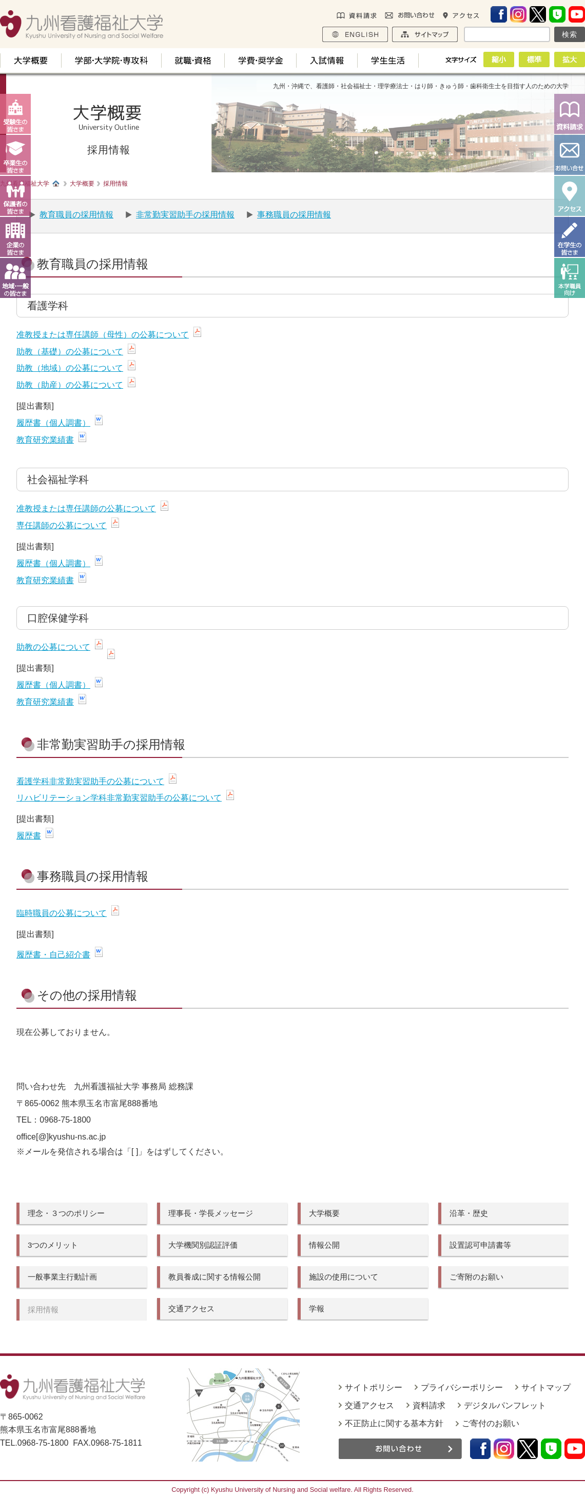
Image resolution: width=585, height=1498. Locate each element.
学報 (316, 1308)
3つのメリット (53, 1245)
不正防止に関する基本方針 (394, 1423)
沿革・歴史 (469, 1213)
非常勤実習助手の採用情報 (185, 214)
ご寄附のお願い (476, 1276)
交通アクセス (191, 1308)
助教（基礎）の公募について (69, 351)
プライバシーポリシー (462, 1387)
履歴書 (28, 835)
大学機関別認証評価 (203, 1245)
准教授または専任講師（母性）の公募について (102, 334)
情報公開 (324, 1245)
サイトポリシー (373, 1387)
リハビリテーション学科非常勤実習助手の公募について (119, 797)
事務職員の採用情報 (294, 214)
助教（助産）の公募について (69, 385)
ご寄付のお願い (490, 1423)
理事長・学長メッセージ (210, 1213)
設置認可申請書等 (480, 1245)
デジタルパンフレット (505, 1405)
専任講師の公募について (61, 525)
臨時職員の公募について (61, 913)
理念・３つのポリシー (66, 1213)
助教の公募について (53, 647)
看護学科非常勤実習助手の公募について (90, 781)
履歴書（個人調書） (53, 422)
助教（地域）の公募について (69, 368)
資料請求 (429, 1405)
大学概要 (324, 1213)
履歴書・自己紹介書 (53, 954)
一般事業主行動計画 (62, 1276)
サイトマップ (546, 1387)
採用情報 (43, 1309)
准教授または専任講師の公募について (86, 508)
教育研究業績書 (45, 439)
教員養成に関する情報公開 (214, 1276)
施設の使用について (343, 1276)
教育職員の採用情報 (76, 214)
